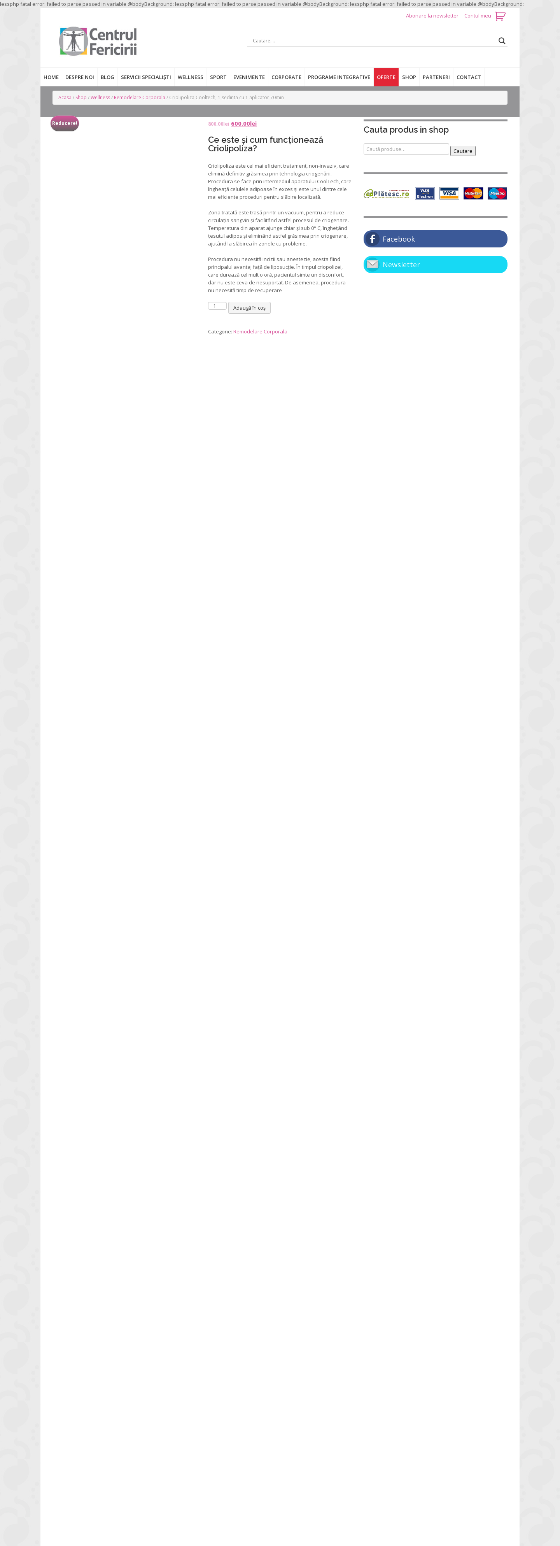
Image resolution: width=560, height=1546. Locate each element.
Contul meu (477, 15)
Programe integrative (339, 77)
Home (51, 77)
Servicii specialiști (146, 77)
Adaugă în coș (249, 307)
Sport (218, 77)
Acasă (65, 97)
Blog (107, 77)
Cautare (462, 150)
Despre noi (79, 77)
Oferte (386, 77)
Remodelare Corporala (139, 97)
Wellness (190, 77)
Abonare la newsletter (433, 15)
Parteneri (436, 77)
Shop (409, 77)
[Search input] (374, 40)
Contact (469, 77)
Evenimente (249, 77)
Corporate (286, 77)
